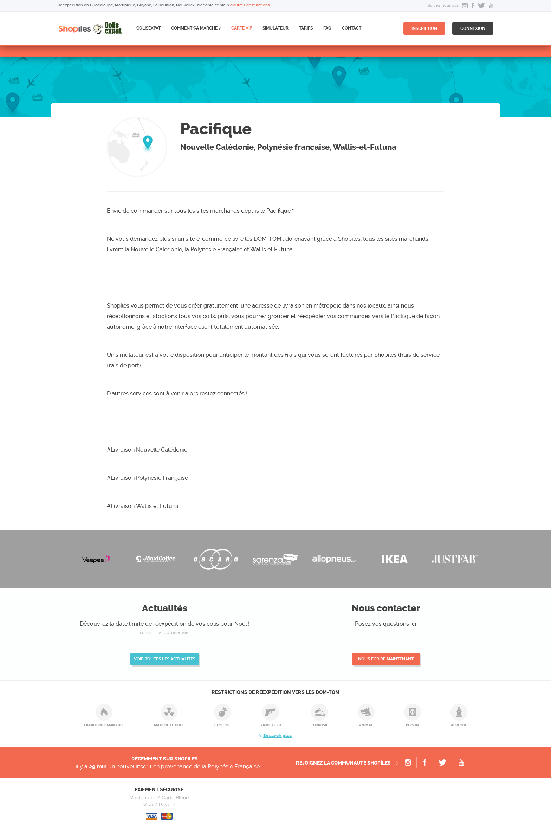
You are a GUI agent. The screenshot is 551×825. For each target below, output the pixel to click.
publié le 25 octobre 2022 (164, 633)
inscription (424, 28)
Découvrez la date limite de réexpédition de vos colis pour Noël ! (164, 623)
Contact (351, 28)
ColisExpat (148, 28)
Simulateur (275, 28)
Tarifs (306, 28)
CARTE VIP (241, 28)
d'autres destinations (250, 5)
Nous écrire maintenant (386, 659)
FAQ (327, 28)
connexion (472, 28)
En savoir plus (277, 735)
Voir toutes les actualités (164, 659)
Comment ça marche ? (196, 28)
